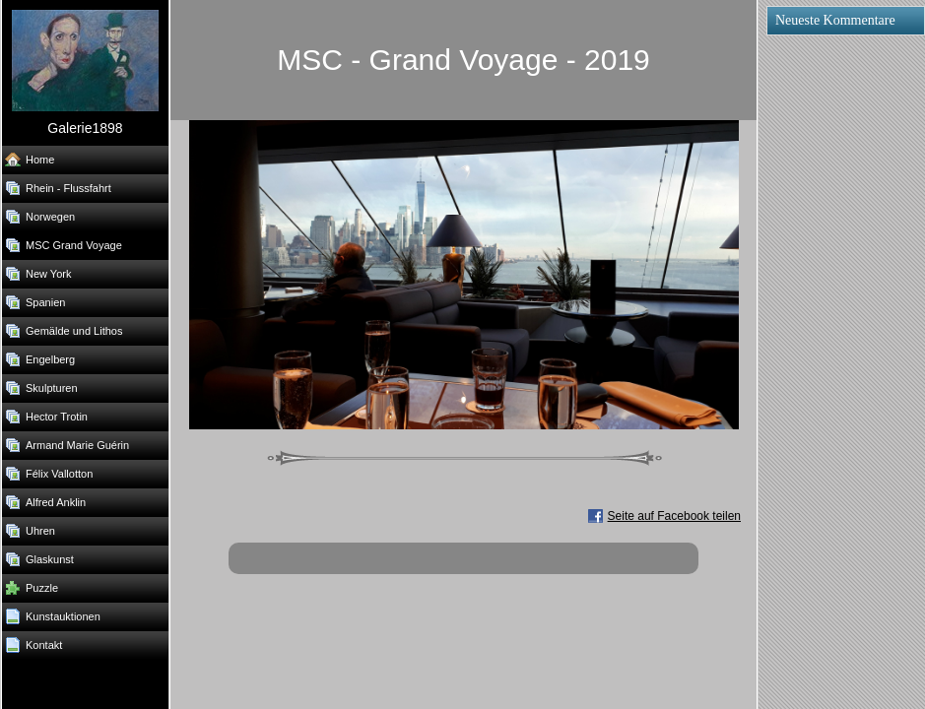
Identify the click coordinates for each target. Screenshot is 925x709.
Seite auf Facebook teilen (674, 516)
